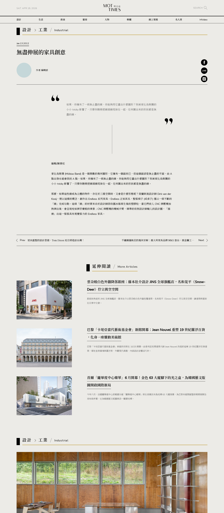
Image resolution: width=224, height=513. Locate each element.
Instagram (204, 79)
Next (163, 240)
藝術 (85, 19)
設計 (19, 19)
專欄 (129, 19)
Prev (61, 240)
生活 (41, 19)
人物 (107, 19)
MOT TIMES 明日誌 (112, 8)
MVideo (203, 19)
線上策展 (153, 19)
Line (204, 70)
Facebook (204, 62)
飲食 (63, 19)
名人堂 (178, 19)
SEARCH (198, 7)
